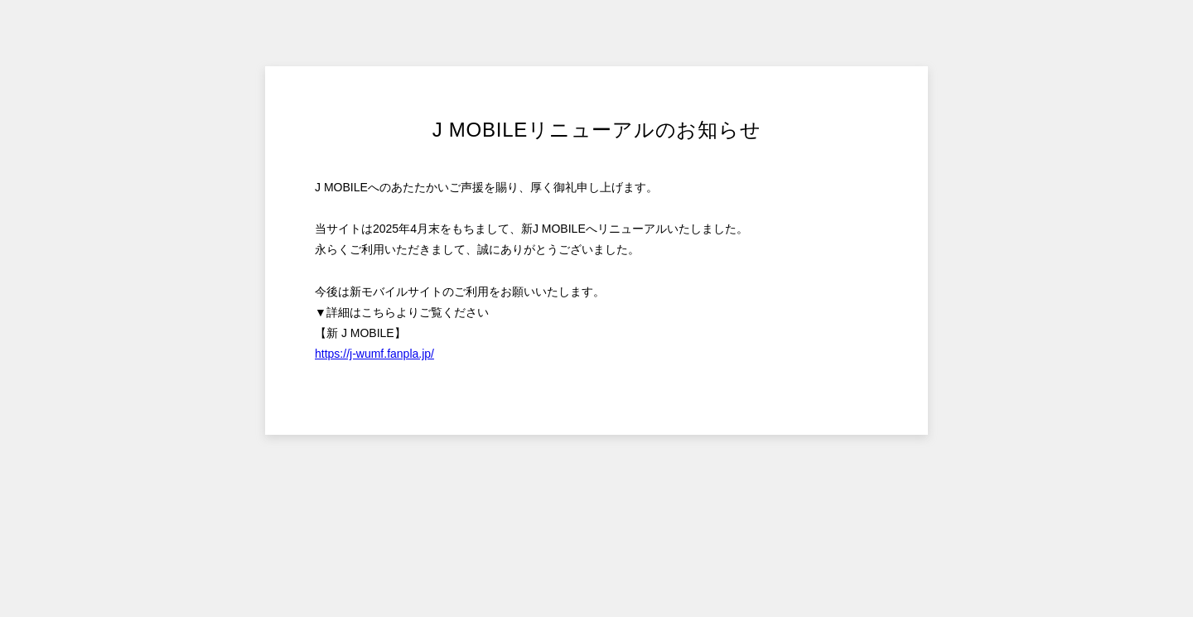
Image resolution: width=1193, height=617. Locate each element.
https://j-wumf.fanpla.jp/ (374, 353)
